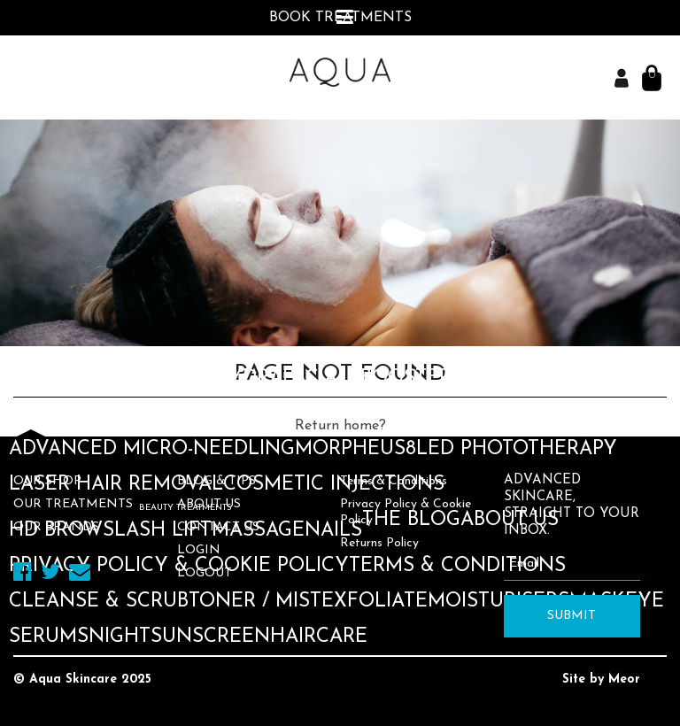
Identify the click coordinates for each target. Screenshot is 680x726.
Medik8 (102, 109)
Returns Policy (379, 543)
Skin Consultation (111, 378)
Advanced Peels (95, 414)
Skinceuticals (215, 109)
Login (198, 550)
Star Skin (596, 109)
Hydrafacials (286, 378)
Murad (327, 109)
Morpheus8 (355, 449)
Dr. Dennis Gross (454, 109)
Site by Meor (601, 679)
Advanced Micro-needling (152, 449)
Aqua (37, 109)
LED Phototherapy (516, 449)
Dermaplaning (261, 414)
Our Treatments (73, 504)
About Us (209, 504)
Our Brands (56, 527)
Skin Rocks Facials (441, 414)
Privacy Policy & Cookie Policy (405, 512)
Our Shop (47, 481)
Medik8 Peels (532, 378)
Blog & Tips (216, 481)
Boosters (411, 378)
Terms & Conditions (393, 481)
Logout (204, 573)
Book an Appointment (129, 52)
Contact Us (218, 527)
